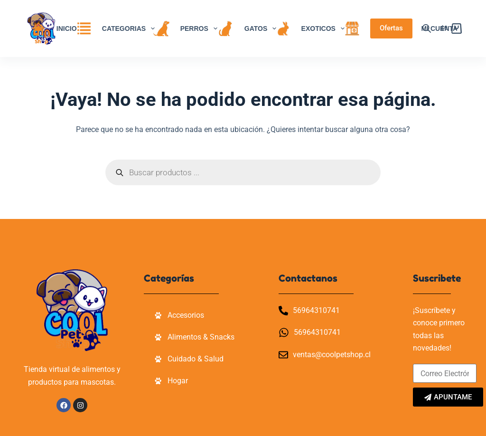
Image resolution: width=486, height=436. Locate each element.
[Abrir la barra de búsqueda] (426, 28)
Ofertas (391, 28)
